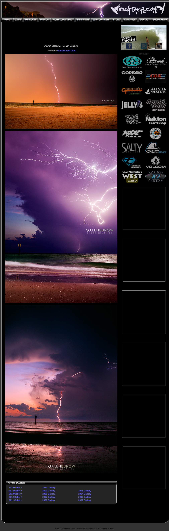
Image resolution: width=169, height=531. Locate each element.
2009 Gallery (48, 490)
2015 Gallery (15, 487)
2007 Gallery (48, 497)
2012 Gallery (15, 497)
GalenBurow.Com (66, 50)
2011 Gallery (15, 500)
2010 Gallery (48, 487)
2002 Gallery (84, 500)
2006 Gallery (48, 500)
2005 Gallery (84, 490)
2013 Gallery (15, 494)
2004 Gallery (84, 494)
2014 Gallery (15, 490)
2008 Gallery (48, 494)
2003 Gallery (84, 497)
